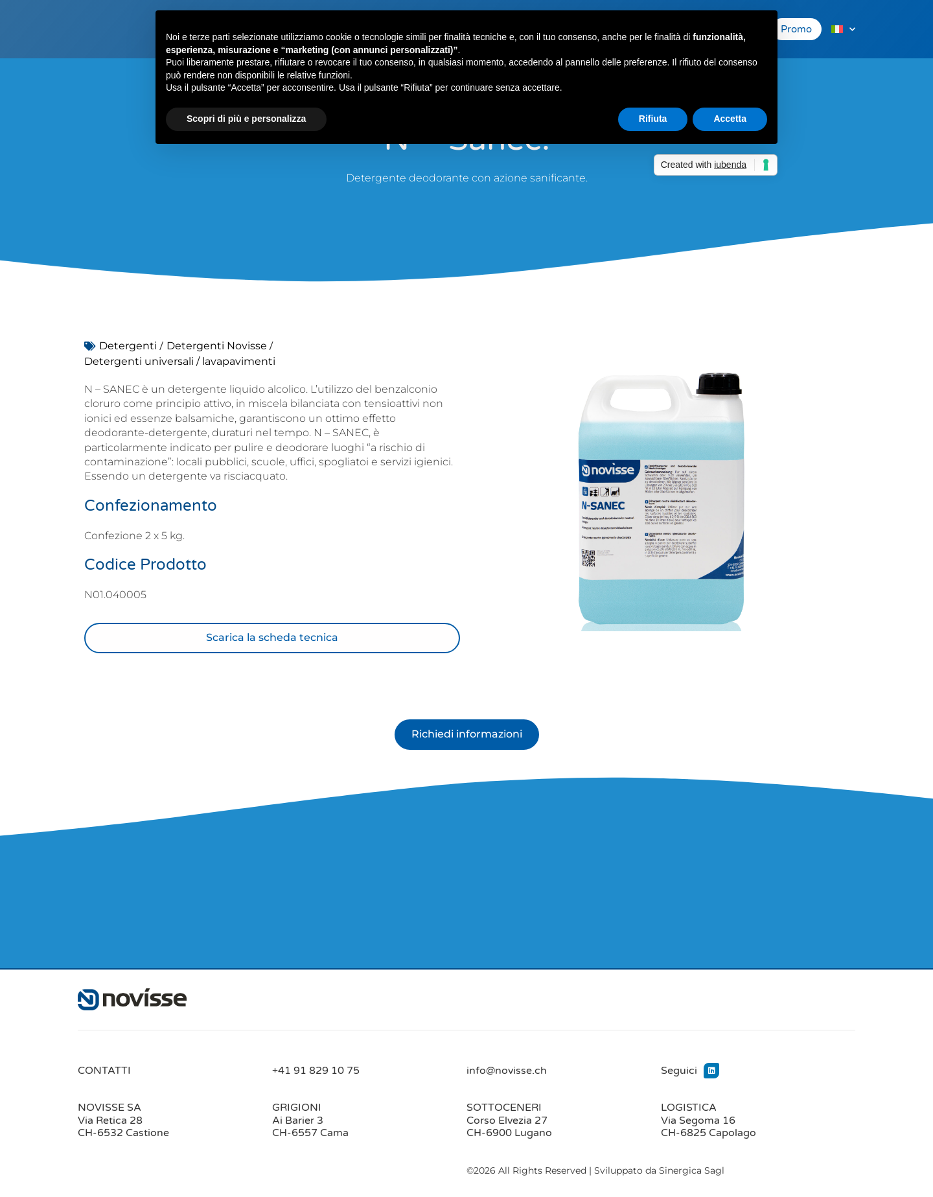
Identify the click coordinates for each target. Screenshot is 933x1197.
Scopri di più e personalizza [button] (246, 118)
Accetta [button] (729, 118)
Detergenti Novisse (217, 346)
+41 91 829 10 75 (316, 1071)
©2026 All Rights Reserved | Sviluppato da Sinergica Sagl (595, 1171)
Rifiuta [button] (653, 118)
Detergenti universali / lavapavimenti (179, 361)
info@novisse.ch (506, 1071)
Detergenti (128, 346)
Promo (796, 29)
